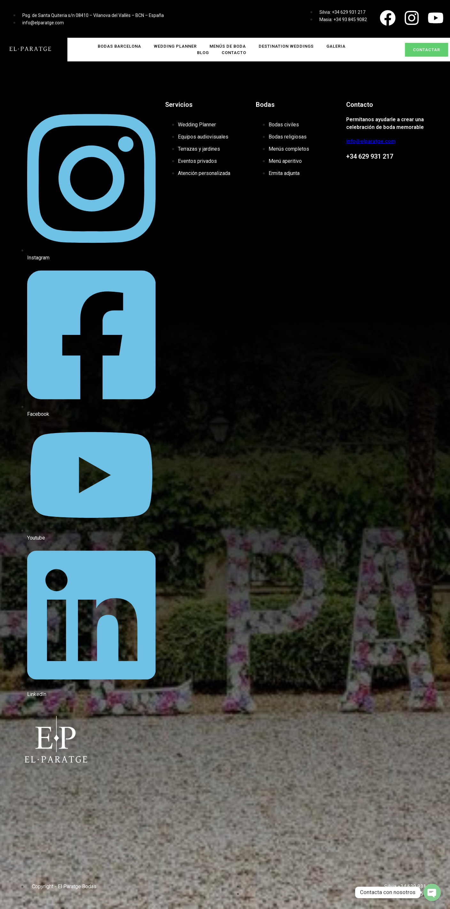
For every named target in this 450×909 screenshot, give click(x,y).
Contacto (234, 52)
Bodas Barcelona (119, 46)
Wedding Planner (175, 46)
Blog (203, 52)
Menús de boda (228, 46)
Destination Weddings (286, 46)
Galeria (336, 46)
